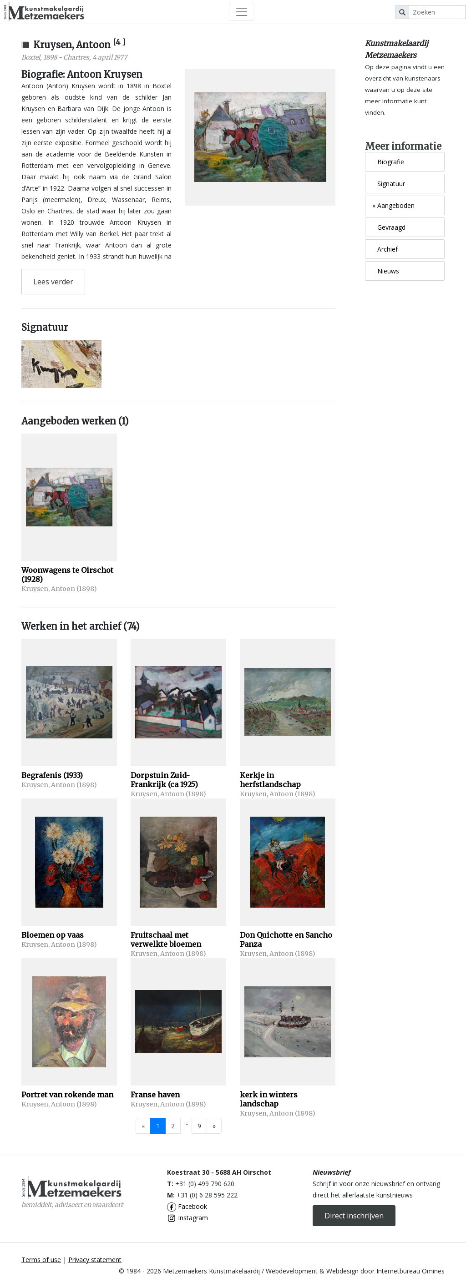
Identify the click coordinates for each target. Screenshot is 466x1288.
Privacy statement (95, 1259)
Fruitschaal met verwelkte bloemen (166, 939)
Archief (385, 249)
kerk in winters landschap (269, 1099)
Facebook (187, 1206)
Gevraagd (388, 227)
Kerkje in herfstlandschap (270, 780)
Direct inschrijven (354, 1216)
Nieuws (385, 271)
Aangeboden (393, 205)
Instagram (187, 1217)
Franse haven (155, 1094)
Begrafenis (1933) (52, 775)
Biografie (388, 161)
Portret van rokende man (67, 1094)
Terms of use (41, 1259)
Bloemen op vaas (52, 934)
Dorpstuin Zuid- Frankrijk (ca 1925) (164, 780)
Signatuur (388, 183)
